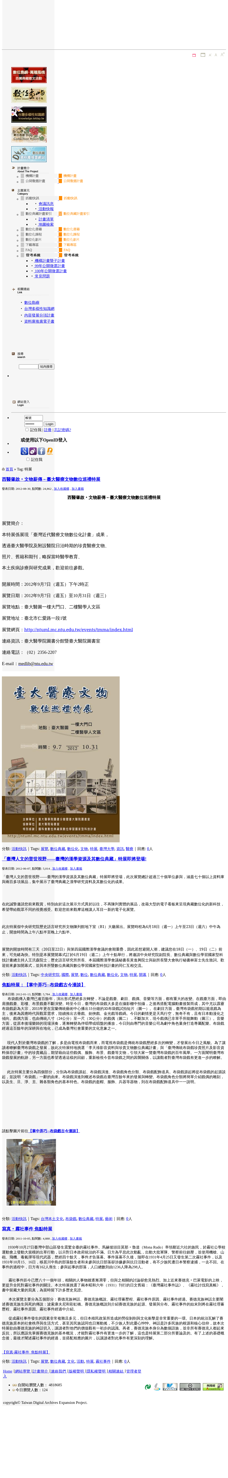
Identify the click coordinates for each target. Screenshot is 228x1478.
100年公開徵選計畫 (50, 271)
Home (7, 1371)
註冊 (48, 430)
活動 (80, 1361)
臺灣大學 (106, 848)
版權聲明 (76, 1371)
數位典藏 (57, 848)
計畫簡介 (40, 1371)
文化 (71, 1361)
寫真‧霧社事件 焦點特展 (27, 1228)
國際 (65, 974)
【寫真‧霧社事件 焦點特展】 (26, 1352)
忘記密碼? (62, 430)
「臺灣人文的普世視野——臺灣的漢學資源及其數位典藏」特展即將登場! (74, 858)
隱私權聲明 (96, 1371)
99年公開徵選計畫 (49, 266)
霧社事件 (103, 1361)
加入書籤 (78, 488)
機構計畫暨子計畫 (49, 261)
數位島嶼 (31, 303)
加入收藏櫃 (61, 488)
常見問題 (42, 276)
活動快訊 (19, 848)
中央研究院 (50, 974)
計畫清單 (46, 219)
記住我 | (32, 430)
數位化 (72, 848)
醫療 (129, 848)
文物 (84, 848)
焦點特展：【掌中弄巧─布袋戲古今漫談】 (44, 984)
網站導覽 (22, 1371)
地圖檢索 (46, 224)
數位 (84, 974)
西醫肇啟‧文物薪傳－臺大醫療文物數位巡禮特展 (51, 479)
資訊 (120, 848)
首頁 (9, 469)
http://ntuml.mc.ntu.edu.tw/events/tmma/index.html (78, 629)
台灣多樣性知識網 (39, 309)
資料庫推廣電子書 (39, 321)
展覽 (44, 848)
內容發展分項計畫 (39, 315)
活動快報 (46, 209)
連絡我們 (58, 1371)
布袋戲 (71, 1218)
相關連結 (115, 1371)
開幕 (143, 974)
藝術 (109, 1218)
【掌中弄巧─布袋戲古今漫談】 (54, 1131)
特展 (94, 848)
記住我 (31, 460)
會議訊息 (46, 204)
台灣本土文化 (52, 1218)
